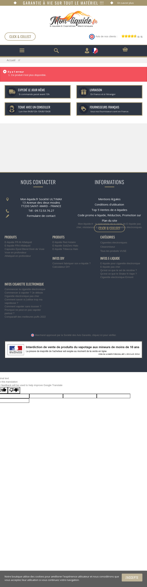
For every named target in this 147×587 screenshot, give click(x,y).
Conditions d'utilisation (109, 201)
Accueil (11, 60)
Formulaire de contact (41, 213)
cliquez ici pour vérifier (104, 350)
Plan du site (109, 217)
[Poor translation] (14, 405)
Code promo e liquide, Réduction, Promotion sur (109, 212)
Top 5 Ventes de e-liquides (109, 207)
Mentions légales (109, 196)
